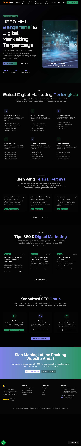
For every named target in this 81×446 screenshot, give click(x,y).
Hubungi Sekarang (32, 371)
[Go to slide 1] (58, 66)
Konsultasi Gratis (72, 2)
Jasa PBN (46, 2)
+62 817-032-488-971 (40, 330)
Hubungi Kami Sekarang (40, 338)
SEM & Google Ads (27, 390)
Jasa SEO (23, 2)
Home (11, 2)
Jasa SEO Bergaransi (27, 388)
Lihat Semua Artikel (40, 279)
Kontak (65, 2)
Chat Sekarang (14, 330)
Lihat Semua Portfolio (40, 217)
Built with (73, 442)
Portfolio (54, 2)
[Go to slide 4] (62, 66)
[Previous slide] (45, 44)
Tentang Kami (45, 388)
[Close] (77, 442)
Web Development (38, 2)
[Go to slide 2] (59, 66)
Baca (21, 271)
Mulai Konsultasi (10, 63)
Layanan (17, 2)
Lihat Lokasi (66, 330)
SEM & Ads (30, 2)
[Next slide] (75, 44)
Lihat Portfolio (24, 63)
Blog (59, 2)
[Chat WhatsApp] (3, 442)
